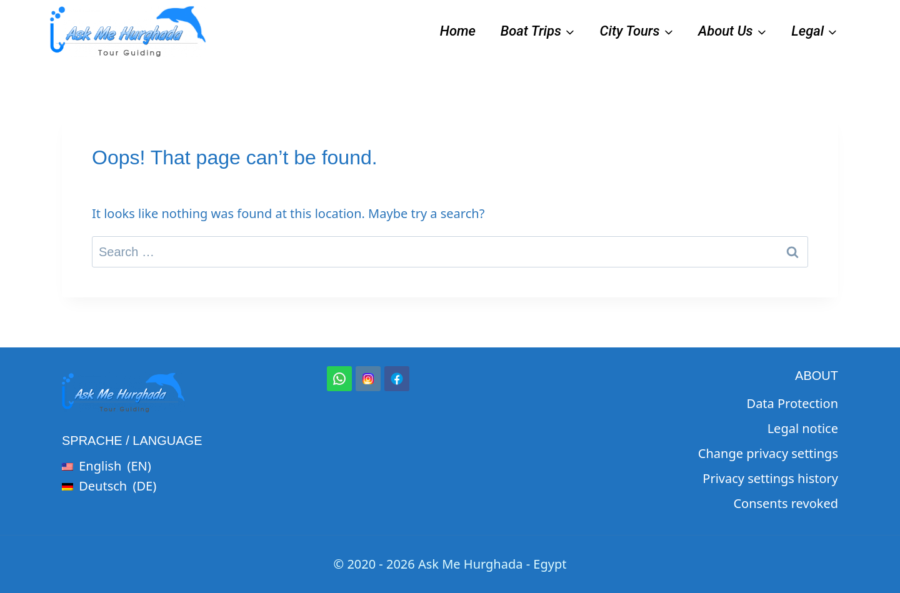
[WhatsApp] (339, 378)
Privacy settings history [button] (770, 478)
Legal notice (803, 428)
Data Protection (792, 403)
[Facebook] (396, 378)
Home (458, 31)
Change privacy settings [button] (768, 453)
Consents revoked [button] (785, 503)
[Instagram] (368, 378)
